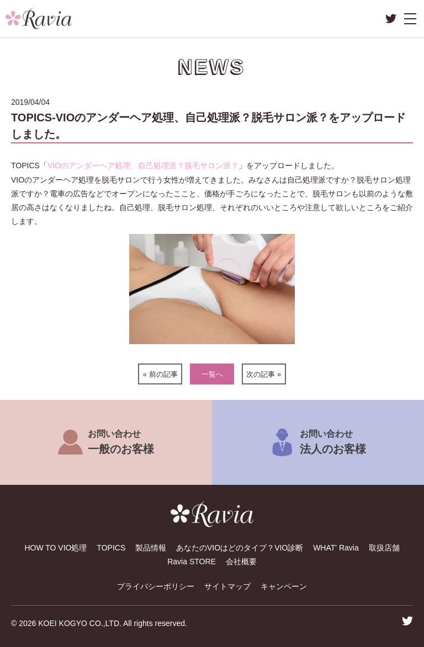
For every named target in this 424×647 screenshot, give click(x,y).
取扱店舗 (384, 547)
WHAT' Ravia (336, 547)
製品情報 (150, 547)
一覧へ (212, 374)
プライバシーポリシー (155, 586)
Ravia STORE (191, 561)
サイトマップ (227, 586)
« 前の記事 (160, 374)
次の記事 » (263, 374)
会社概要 (241, 561)
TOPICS (111, 547)
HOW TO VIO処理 (55, 547)
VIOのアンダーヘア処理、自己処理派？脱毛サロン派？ (143, 165)
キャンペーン (284, 586)
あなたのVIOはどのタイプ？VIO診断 (239, 547)
